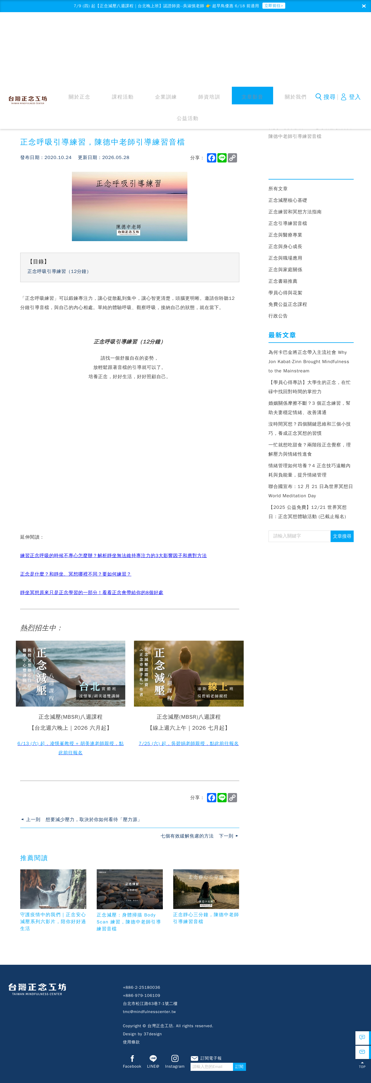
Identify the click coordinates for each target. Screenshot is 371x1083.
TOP (362, 1072)
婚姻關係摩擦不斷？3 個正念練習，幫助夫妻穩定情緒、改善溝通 (310, 409)
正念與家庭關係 (286, 271)
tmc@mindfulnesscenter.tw (149, 1013)
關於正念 (100, 29)
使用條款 (131, 1043)
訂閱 (257, 1069)
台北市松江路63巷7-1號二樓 (150, 1005)
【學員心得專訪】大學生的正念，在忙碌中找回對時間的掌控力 (310, 388)
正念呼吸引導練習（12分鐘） (59, 273)
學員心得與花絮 (286, 294)
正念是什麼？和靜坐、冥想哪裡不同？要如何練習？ (76, 576)
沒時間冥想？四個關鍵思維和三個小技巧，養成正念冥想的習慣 (310, 430)
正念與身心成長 (286, 248)
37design (152, 1035)
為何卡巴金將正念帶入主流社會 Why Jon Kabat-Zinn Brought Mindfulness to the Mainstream (309, 363)
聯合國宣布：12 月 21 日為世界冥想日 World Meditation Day (311, 492)
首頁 (273, 129)
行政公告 (278, 318)
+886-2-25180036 (142, 989)
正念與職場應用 (286, 260)
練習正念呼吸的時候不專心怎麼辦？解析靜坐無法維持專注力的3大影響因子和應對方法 (114, 557)
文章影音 (217, 29)
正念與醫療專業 (286, 237)
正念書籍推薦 (283, 283)
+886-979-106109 (142, 997)
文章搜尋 (342, 538)
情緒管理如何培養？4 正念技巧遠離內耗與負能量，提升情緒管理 (310, 472)
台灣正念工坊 (30, 27)
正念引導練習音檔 (288, 225)
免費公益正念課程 (288, 306)
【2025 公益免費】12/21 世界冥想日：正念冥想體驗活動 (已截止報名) (308, 513)
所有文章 (278, 190)
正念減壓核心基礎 (288, 202)
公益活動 (275, 29)
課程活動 (129, 29)
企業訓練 (158, 29)
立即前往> (287, 6)
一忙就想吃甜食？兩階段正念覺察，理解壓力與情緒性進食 (310, 451)
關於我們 (246, 29)
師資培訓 (188, 29)
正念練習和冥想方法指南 (295, 214)
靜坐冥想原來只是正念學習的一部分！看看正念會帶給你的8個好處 (92, 594)
